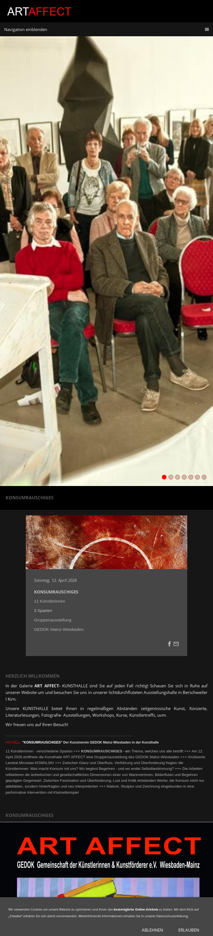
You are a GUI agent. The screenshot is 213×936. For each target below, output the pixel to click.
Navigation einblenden (25, 29)
